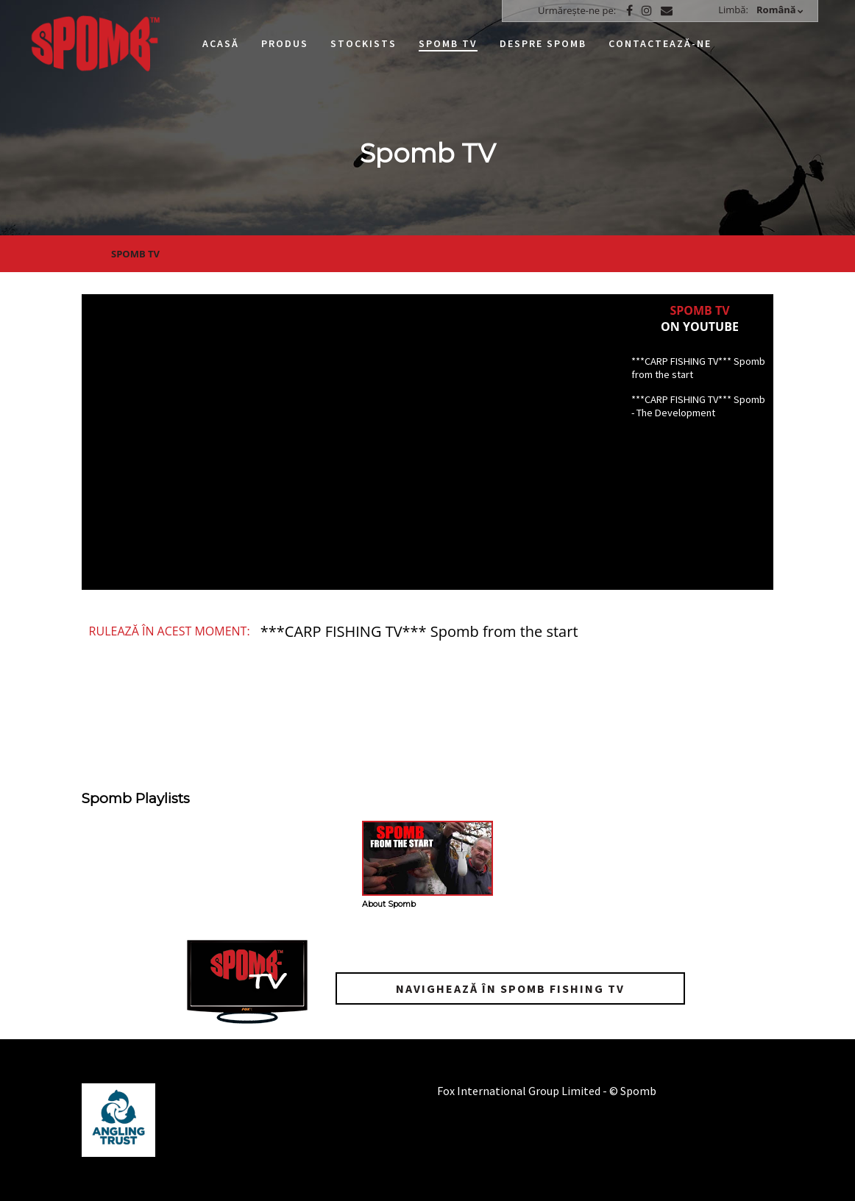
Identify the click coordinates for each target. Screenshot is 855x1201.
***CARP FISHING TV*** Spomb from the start (698, 367)
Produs (284, 43)
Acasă (220, 43)
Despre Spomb (543, 43)
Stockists (363, 43)
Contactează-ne (660, 43)
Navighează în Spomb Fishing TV (510, 988)
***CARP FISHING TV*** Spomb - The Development (698, 406)
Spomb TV (448, 43)
